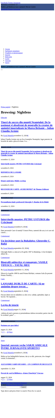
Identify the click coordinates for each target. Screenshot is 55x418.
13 (8, 379)
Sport (7, 63)
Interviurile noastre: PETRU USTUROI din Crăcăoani (21, 164)
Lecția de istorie (10, 305)
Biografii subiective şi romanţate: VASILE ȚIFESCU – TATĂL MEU (24, 263)
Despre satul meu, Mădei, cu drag (13, 181)
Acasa (7, 49)
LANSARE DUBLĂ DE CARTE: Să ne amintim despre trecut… (22, 285)
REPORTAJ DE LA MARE (11, 172)
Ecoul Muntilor (8, 135)
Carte (7, 59)
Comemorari (5, 215)
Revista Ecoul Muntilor (14, 385)
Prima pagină (5, 107)
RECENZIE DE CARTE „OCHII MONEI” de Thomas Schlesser (25, 189)
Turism (8, 61)
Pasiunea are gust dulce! (10, 325)
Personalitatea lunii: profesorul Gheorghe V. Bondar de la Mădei (25, 202)
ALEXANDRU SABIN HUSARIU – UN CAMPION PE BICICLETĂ (26, 364)
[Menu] (2, 69)
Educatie (8, 57)
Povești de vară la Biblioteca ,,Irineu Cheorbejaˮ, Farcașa (22, 373)
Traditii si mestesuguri (14, 53)
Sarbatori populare (12, 51)
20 (8, 332)
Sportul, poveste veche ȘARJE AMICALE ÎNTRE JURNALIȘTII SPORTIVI (24, 346)
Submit (23, 387)
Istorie (7, 55)
